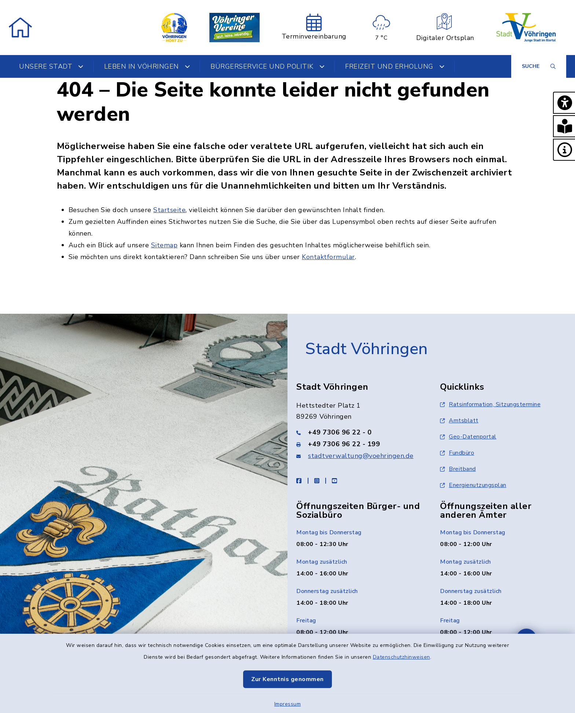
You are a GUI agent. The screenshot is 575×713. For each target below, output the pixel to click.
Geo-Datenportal (468, 437)
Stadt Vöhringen (366, 349)
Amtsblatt (459, 420)
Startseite (169, 209)
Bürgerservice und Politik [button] (267, 66)
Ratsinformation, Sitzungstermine (490, 404)
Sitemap (164, 245)
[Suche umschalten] (538, 66)
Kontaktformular (328, 256)
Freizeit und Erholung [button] (394, 66)
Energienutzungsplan (473, 485)
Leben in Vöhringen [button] (147, 66)
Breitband (458, 469)
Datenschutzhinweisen (401, 657)
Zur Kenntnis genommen (287, 679)
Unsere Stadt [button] (51, 66)
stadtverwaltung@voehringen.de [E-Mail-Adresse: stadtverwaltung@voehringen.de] (361, 455)
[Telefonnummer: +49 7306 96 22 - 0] (359, 432)
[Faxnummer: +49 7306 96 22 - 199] (359, 444)
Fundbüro (457, 453)
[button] (564, 103)
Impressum (287, 704)
